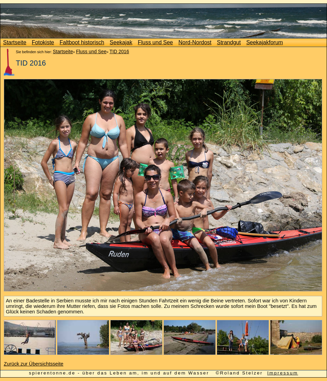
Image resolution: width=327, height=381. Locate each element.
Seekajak (121, 42)
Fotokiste (43, 42)
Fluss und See (155, 42)
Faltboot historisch (82, 42)
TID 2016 (119, 51)
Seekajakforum (264, 42)
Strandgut (229, 42)
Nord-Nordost (194, 42)
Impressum (282, 373)
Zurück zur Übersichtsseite (34, 364)
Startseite (14, 42)
